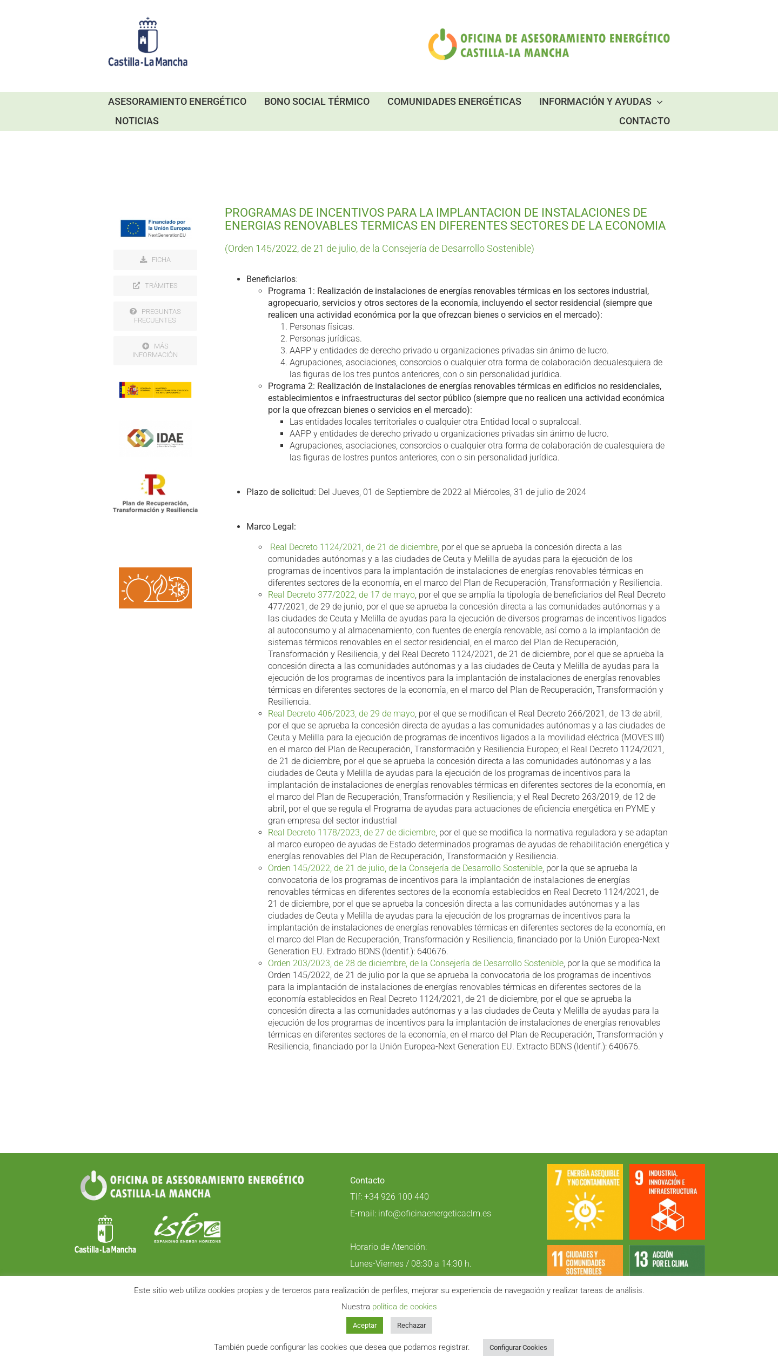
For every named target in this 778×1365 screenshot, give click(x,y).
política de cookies (404, 1307)
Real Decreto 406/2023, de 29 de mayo (341, 713)
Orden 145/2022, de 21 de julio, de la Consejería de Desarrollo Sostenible (405, 868)
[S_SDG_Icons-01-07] (585, 1168)
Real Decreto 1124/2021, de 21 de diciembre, (354, 547)
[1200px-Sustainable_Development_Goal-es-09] (667, 1168)
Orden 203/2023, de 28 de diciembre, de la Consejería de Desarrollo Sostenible (416, 963)
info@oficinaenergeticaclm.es (434, 1213)
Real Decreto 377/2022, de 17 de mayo (341, 595)
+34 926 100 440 (396, 1197)
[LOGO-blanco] (105, 1216)
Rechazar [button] (411, 1325)
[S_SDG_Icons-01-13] (667, 1249)
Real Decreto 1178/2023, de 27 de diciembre (351, 832)
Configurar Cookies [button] (518, 1347)
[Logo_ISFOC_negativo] (187, 1216)
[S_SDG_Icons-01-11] (585, 1249)
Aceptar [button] (365, 1325)
